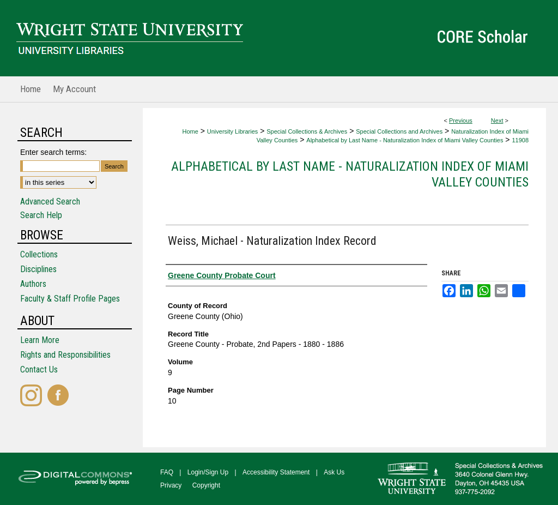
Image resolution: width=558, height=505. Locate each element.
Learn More (39, 340)
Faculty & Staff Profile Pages (70, 298)
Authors (33, 284)
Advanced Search (50, 201)
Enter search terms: (53, 152)
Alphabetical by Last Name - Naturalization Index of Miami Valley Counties (404, 140)
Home (190, 131)
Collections (39, 254)
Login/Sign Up (207, 472)
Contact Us (39, 369)
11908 (520, 140)
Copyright (206, 485)
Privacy (170, 485)
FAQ (166, 472)
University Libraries (232, 131)
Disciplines (38, 269)
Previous (460, 120)
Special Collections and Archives (399, 131)
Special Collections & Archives (306, 131)
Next (497, 120)
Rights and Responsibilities (65, 355)
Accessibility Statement (276, 472)
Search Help (41, 215)
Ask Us (334, 472)
